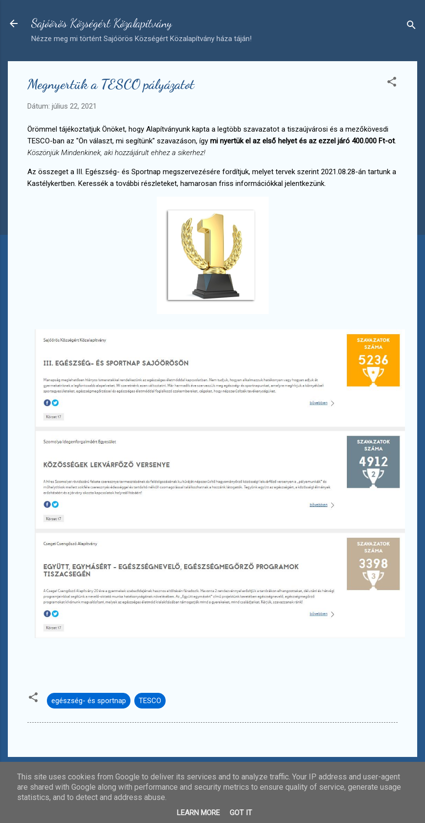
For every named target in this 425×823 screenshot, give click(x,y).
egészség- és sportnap (88, 700)
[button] (392, 83)
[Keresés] (411, 27)
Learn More (198, 812)
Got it (241, 812)
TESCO (150, 700)
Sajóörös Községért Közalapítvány (101, 23)
